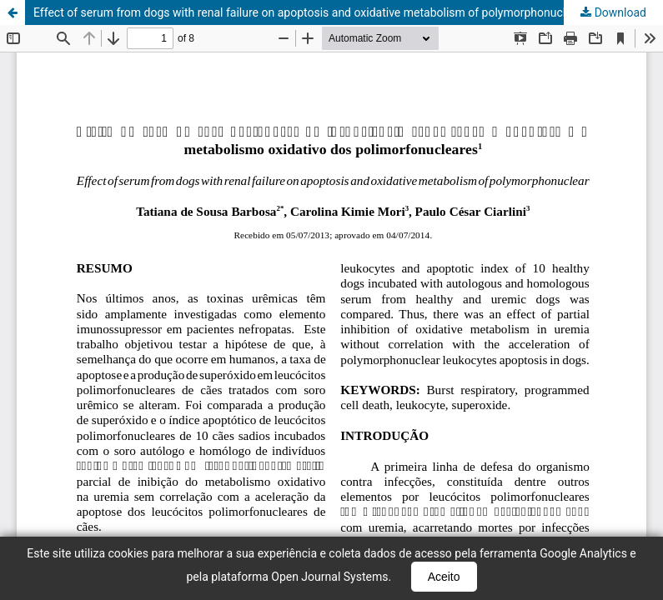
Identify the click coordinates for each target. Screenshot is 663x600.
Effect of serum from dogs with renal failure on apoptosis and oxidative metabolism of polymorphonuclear (307, 12)
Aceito (444, 576)
